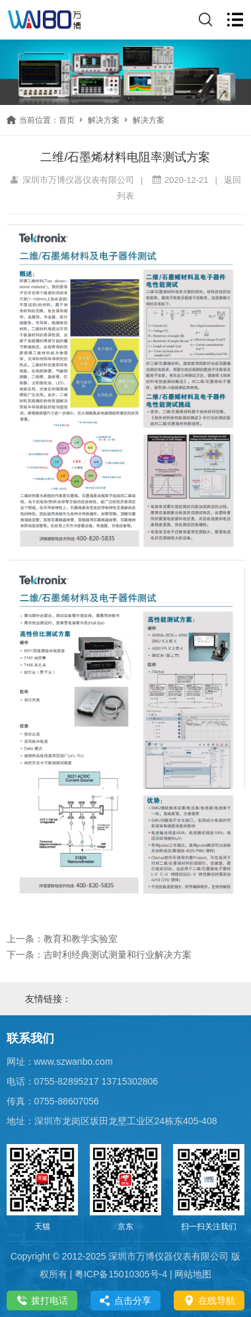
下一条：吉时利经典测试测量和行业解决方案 (99, 954)
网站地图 (192, 1274)
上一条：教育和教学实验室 (62, 938)
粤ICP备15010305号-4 (121, 1274)
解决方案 (104, 120)
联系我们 (30, 1038)
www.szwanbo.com (73, 1061)
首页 (67, 120)
